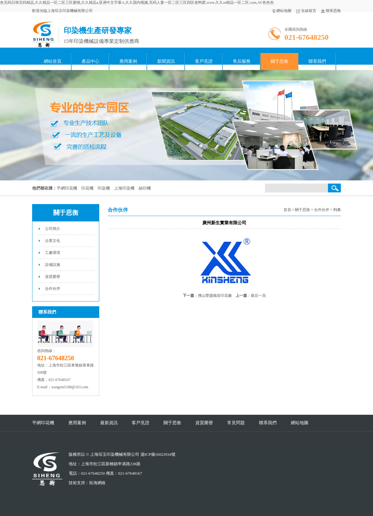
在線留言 (306, 11)
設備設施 (52, 264)
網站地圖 (282, 11)
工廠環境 (52, 252)
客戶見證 (204, 61)
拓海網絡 (97, 482)
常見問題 (236, 422)
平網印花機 (43, 422)
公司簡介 (52, 228)
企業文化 (52, 240)
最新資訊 (109, 422)
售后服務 (241, 61)
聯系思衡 (331, 11)
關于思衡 (279, 61)
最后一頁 (258, 295)
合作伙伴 (52, 288)
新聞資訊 (166, 61)
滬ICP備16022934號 (158, 454)
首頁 (287, 210)
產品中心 (90, 61)
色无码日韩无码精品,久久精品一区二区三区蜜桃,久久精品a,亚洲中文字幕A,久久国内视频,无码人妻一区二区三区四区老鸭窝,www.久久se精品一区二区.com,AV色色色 (137, 2)
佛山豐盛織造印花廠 (215, 295)
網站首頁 (52, 61)
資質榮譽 (52, 276)
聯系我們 (317, 61)
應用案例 (128, 61)
